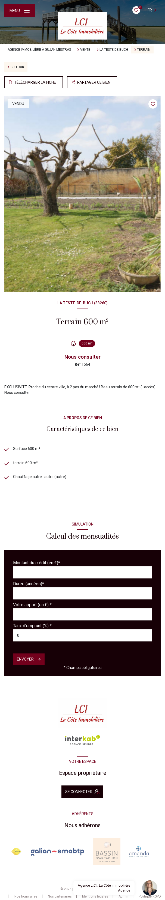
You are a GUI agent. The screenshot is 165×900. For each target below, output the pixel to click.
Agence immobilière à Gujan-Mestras (39, 50)
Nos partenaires (60, 896)
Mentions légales (95, 896)
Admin (123, 896)
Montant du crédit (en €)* (36, 562)
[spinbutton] (82, 635)
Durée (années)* (28, 583)
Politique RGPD (150, 896)
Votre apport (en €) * (32, 604)
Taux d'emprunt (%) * (32, 625)
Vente (85, 49)
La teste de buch (113, 49)
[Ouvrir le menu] (19, 10)
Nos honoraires (26, 896)
